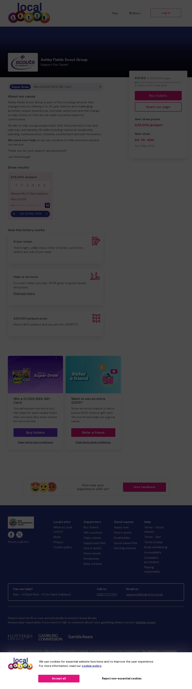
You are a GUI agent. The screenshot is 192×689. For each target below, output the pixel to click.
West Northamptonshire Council (66, 651)
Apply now (121, 527)
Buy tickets (158, 95)
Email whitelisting (155, 547)
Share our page (158, 107)
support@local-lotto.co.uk (144, 594)
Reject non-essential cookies (122, 678)
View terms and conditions (35, 442)
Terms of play (153, 542)
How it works (92, 548)
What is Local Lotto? (62, 529)
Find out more (24, 293)
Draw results (92, 553)
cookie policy (92, 666)
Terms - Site (152, 537)
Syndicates (91, 559)
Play (115, 13)
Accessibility (152, 552)
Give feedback (144, 487)
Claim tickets (92, 538)
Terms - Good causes (154, 529)
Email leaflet (122, 538)
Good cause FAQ (125, 543)
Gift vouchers (93, 533)
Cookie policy (62, 547)
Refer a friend (93, 432)
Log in (166, 13)
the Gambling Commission (159, 651)
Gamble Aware (146, 622)
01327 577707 (107, 594)
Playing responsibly (152, 569)
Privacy (58, 542)
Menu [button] (135, 13)
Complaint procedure (151, 560)
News (57, 537)
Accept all (59, 678)
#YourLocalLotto (18, 542)
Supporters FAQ (95, 543)
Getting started (125, 548)
